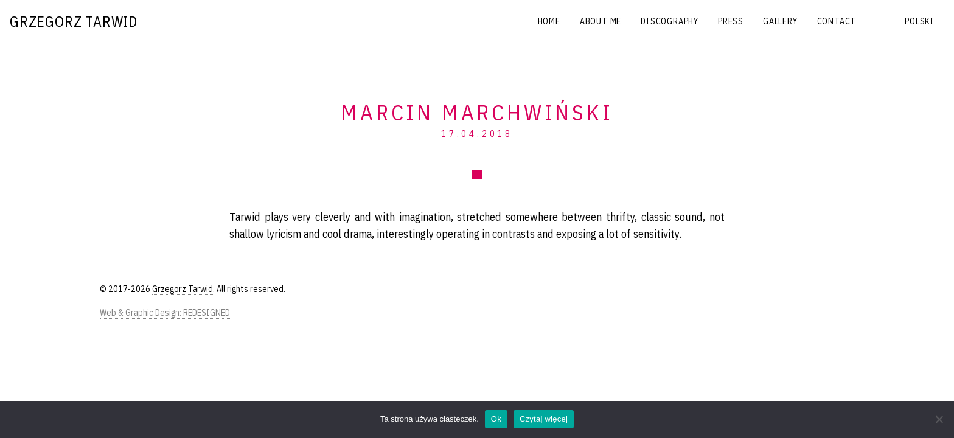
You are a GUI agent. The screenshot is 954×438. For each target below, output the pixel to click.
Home (549, 21)
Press (730, 21)
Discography (669, 21)
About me (600, 21)
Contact (837, 21)
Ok (496, 418)
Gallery (780, 21)
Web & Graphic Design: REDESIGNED (165, 312)
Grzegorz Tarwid (74, 21)
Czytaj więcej (544, 418)
